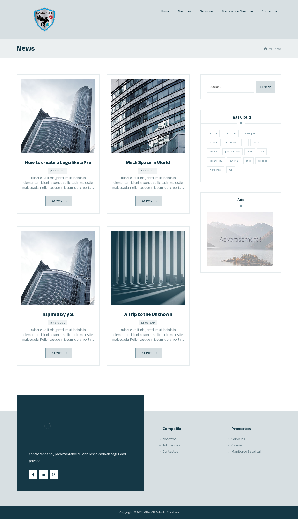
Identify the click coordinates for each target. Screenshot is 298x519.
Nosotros (168, 438)
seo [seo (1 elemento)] (262, 151)
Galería (234, 445)
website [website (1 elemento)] (262, 160)
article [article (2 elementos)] (213, 133)
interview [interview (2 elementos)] (231, 142)
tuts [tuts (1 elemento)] (248, 160)
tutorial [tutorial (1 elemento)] (234, 160)
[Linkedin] (43, 474)
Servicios (236, 438)
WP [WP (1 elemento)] (230, 170)
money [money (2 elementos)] (213, 151)
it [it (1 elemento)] (245, 142)
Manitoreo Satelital (244, 451)
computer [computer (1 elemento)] (230, 133)
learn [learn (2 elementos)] (256, 142)
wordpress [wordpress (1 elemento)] (215, 170)
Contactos (168, 451)
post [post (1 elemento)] (249, 151)
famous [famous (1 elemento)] (214, 142)
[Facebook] (33, 474)
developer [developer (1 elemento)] (249, 133)
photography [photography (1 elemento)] (232, 151)
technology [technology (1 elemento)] (216, 160)
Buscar (265, 87)
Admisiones (169, 445)
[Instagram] (54, 474)
